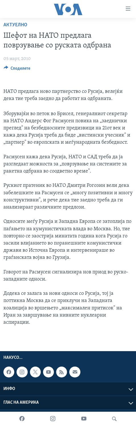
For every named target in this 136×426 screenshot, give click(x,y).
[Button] (17, 69)
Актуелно (15, 25)
